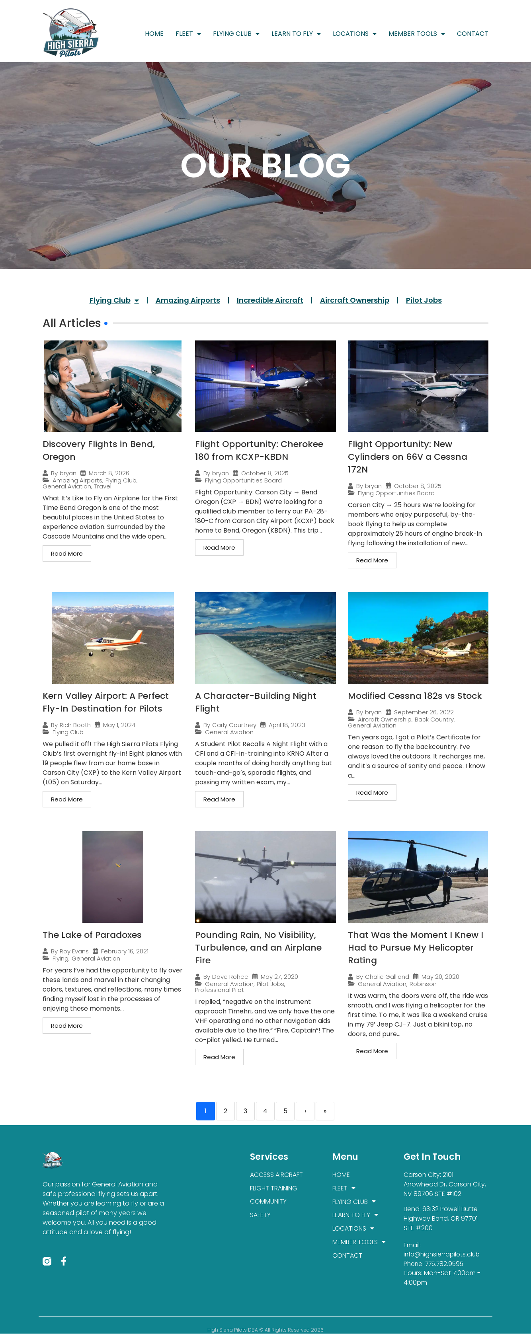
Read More (67, 553)
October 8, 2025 (265, 473)
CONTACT (472, 33)
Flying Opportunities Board (243, 480)
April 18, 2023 (287, 725)
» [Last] (325, 1111)
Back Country (434, 719)
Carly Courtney (234, 725)
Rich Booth (75, 725)
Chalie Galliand (387, 977)
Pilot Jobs (424, 300)
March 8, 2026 (109, 473)
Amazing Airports (188, 300)
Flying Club (114, 300)
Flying (60, 958)
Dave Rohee (230, 977)
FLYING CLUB (236, 34)
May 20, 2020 (440, 977)
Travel (102, 486)
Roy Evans (74, 951)
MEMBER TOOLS (416, 34)
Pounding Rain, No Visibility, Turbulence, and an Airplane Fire (258, 947)
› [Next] (305, 1111)
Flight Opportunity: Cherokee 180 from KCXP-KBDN (259, 450)
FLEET (188, 34)
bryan (68, 473)
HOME (154, 33)
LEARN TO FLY (296, 34)
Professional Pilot (219, 990)
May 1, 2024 (119, 725)
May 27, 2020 (279, 977)
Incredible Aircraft (270, 300)
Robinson (423, 984)
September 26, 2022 (424, 712)
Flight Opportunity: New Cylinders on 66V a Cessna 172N (407, 457)
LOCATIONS (355, 34)
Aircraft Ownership (354, 300)
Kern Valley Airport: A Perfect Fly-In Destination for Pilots (106, 702)
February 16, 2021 (124, 951)
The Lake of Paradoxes (92, 935)
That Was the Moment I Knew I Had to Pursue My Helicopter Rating (415, 947)
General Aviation (67, 486)
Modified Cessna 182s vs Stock (415, 696)
